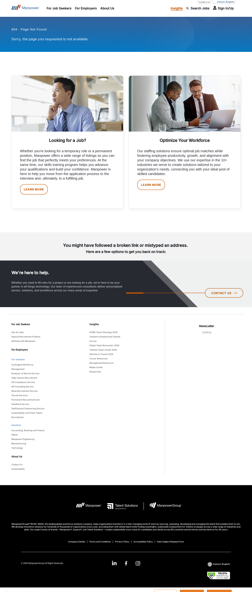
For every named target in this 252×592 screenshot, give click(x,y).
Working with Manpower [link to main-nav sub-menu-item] (23, 341)
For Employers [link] (19, 349)
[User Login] (223, 8)
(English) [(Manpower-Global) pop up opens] (224, 2)
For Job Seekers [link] (20, 324)
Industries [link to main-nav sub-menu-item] (16, 425)
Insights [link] (94, 324)
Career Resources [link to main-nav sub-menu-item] (98, 358)
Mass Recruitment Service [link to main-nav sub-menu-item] (24, 391)
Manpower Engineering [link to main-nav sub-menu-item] (22, 439)
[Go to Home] (25, 8)
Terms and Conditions (100, 541)
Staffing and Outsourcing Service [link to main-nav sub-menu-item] (27, 408)
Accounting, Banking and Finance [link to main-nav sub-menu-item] (28, 430)
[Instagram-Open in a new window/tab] (138, 563)
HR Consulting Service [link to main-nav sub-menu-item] (22, 386)
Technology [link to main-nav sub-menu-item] (17, 448)
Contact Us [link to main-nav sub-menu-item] (16, 464)
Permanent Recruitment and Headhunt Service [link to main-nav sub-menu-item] (25, 401)
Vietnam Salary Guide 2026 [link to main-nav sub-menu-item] (103, 349)
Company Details (76, 541)
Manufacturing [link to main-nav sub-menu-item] (18, 443)
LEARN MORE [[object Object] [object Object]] (34, 189)
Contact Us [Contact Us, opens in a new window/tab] (204, 2)
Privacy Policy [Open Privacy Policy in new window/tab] (122, 541)
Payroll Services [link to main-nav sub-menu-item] (19, 395)
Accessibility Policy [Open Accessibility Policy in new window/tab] (143, 541)
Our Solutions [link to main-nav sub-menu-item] (18, 359)
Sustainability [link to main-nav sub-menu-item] (18, 469)
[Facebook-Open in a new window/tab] (126, 563)
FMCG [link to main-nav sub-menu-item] (14, 434)
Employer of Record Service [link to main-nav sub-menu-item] (25, 373)
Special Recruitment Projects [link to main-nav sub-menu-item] (25, 336)
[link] (126, 563)
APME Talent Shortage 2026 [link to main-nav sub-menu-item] (103, 332)
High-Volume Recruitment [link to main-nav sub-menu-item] (24, 378)
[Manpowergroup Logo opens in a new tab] (162, 506)
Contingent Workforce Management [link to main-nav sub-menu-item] (22, 366)
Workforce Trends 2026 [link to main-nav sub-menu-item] (101, 354)
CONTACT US (224, 293)
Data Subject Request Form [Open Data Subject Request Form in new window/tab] (170, 541)
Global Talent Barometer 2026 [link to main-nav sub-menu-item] (104, 345)
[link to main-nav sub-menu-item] (59, 8)
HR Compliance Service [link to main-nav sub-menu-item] (23, 382)
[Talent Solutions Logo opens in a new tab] (120, 506)
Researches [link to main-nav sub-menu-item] (95, 371)
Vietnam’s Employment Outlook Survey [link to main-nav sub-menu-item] (104, 338)
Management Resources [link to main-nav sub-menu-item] (101, 363)
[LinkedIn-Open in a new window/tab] (114, 563)
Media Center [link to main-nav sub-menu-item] (96, 367)
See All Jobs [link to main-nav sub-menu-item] (17, 332)
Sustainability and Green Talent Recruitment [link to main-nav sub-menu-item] (26, 415)
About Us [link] (16, 456)
